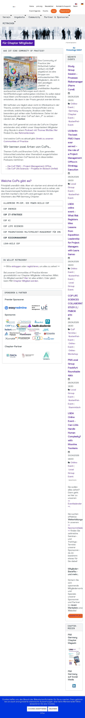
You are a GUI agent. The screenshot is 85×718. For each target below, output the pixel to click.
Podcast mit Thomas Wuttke (39, 130)
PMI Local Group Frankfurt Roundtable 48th (74, 368)
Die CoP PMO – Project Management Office (29, 166)
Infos (42, 713)
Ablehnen (53, 709)
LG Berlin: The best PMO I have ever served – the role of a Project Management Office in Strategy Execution (75, 150)
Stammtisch (75, 408)
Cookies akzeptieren (37, 709)
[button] (32, 51)
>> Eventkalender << (75, 504)
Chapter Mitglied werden (25, 281)
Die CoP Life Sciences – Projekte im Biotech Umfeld (33, 169)
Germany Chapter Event (73, 114)
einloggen (16, 266)
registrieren (32, 266)
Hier (56, 130)
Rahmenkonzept (27, 133)
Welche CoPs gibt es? (16, 181)
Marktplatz (75, 616)
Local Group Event (72, 187)
